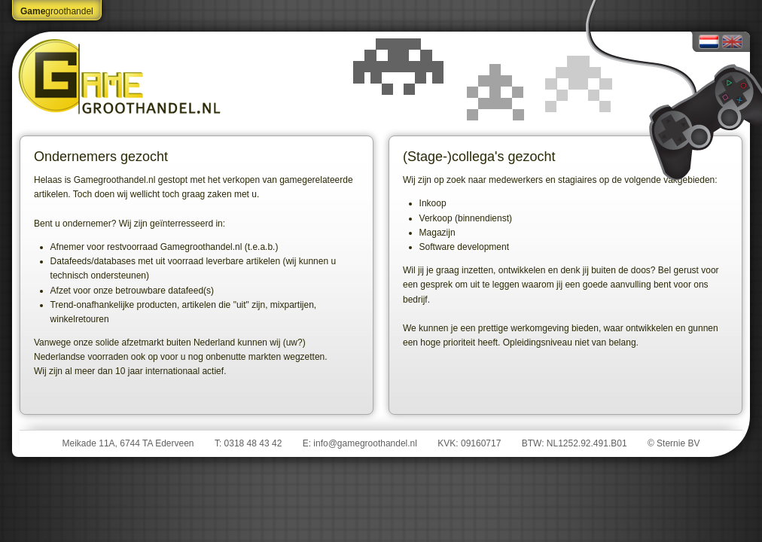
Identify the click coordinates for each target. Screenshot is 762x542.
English (732, 42)
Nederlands (709, 42)
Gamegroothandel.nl (121, 76)
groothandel (56, 11)
